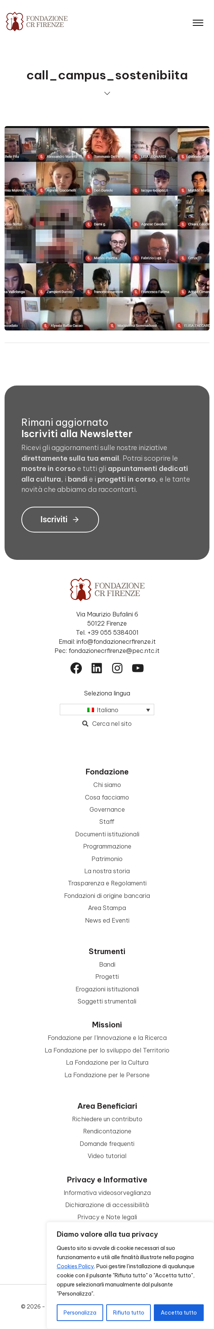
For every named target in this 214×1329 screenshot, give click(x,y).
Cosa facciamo (107, 797)
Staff (107, 821)
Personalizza (80, 1312)
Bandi (107, 964)
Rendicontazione (107, 1131)
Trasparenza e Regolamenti (107, 883)
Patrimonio (107, 859)
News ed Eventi (107, 920)
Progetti (107, 976)
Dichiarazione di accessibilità (107, 1205)
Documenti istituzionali (107, 834)
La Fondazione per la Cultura (107, 1062)
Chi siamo (107, 785)
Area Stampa (107, 908)
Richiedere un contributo (107, 1119)
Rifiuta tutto (128, 1312)
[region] (130, 1275)
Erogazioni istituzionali (107, 989)
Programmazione (107, 846)
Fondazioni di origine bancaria (107, 895)
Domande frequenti (107, 1143)
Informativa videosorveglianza (107, 1192)
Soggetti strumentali (107, 1001)
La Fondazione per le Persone (107, 1075)
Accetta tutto (179, 1312)
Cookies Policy (75, 1266)
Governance (107, 809)
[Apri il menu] (198, 21)
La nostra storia (107, 871)
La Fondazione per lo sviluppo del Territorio (107, 1050)
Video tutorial (107, 1156)
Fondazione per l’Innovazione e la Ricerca (107, 1037)
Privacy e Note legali (107, 1217)
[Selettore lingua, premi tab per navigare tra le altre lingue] (107, 709)
